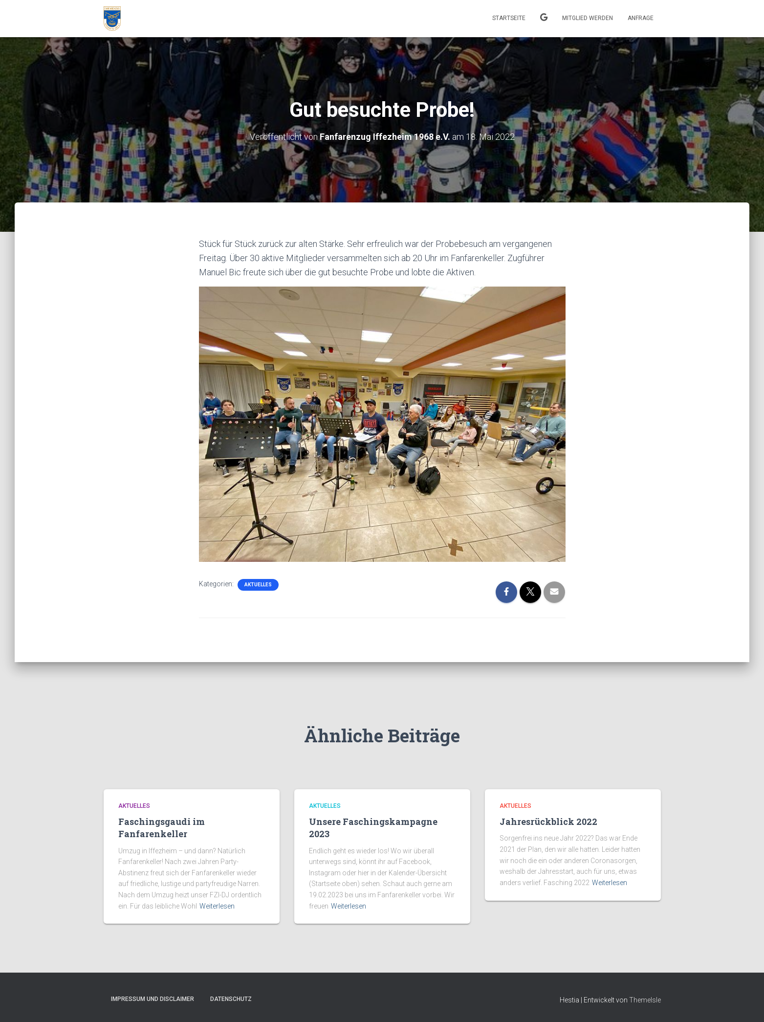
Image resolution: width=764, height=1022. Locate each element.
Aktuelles (258, 584)
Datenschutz (231, 999)
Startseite (508, 18)
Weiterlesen (217, 906)
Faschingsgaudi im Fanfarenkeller (161, 828)
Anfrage (641, 18)
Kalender (544, 18)
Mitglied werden (587, 18)
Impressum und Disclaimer (152, 999)
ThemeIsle (645, 1000)
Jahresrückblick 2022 (548, 821)
